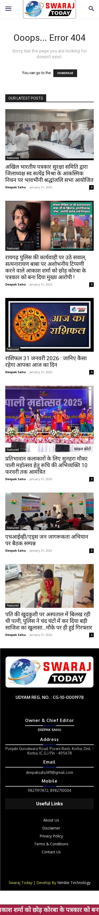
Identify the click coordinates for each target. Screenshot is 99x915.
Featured (13, 158)
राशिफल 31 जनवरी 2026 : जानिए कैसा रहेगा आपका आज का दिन (46, 361)
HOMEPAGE (65, 73)
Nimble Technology (74, 882)
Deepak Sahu (15, 187)
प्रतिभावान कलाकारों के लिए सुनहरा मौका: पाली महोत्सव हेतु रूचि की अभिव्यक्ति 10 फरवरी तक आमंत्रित (46, 465)
